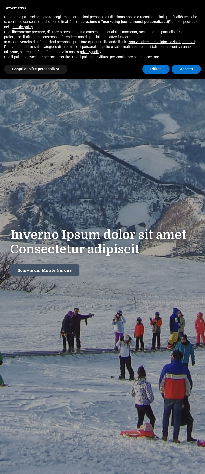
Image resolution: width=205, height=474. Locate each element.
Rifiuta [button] (156, 69)
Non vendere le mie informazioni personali (161, 42)
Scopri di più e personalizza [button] (35, 69)
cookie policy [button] (22, 27)
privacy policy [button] (90, 52)
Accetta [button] (186, 69)
